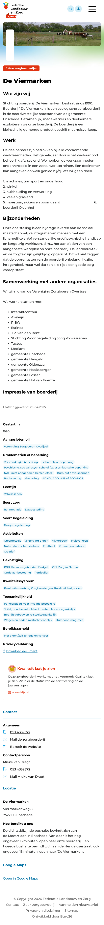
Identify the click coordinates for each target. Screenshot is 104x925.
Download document (20, 651)
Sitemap (71, 910)
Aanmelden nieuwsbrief (78, 905)
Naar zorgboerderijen (21, 68)
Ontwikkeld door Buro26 (52, 916)
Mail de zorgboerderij (27, 739)
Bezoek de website (25, 747)
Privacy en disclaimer (43, 910)
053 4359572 (20, 732)
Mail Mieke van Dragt (24, 777)
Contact (12, 905)
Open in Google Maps (20, 878)
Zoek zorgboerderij (39, 905)
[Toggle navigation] (92, 9)
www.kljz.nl (18, 692)
